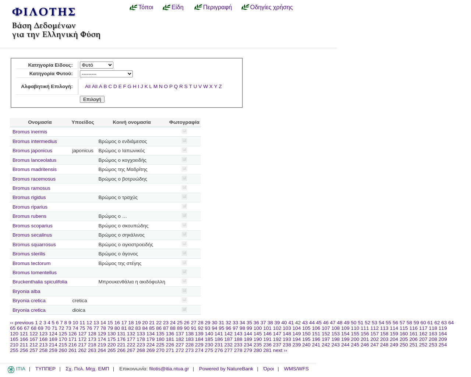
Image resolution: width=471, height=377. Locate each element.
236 (267, 345)
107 (326, 328)
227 (180, 345)
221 (121, 345)
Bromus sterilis (29, 253)
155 (355, 333)
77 (96, 328)
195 (306, 339)
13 (96, 322)
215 (63, 345)
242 (326, 345)
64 (451, 322)
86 (159, 328)
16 (117, 322)
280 (258, 350)
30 (214, 322)
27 (193, 322)
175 (111, 339)
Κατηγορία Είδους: (50, 65)
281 (267, 350)
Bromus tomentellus (35, 272)
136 (170, 333)
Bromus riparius (30, 207)
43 (305, 322)
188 (238, 339)
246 (365, 345)
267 (131, 350)
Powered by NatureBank (226, 368)
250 (404, 345)
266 (121, 350)
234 (248, 345)
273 (189, 350)
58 (409, 322)
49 (347, 322)
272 (180, 350)
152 (326, 333)
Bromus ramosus (31, 188)
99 (249, 328)
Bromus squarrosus (34, 244)
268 (141, 350)
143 (238, 333)
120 (14, 333)
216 (72, 345)
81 (124, 328)
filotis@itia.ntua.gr (169, 368)
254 (443, 345)
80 (117, 328)
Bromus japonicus (32, 150)
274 (199, 350)
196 (316, 339)
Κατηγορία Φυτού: (51, 73)
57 (402, 322)
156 (365, 333)
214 (53, 345)
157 (375, 333)
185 (209, 339)
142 (228, 333)
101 (267, 328)
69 (40, 328)
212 (33, 345)
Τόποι (145, 7)
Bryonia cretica (29, 300)
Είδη (177, 7)
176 (121, 339)
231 (219, 345)
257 (33, 350)
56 (395, 322)
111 (365, 328)
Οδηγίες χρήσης (271, 7)
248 (384, 345)
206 (413, 339)
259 (53, 350)
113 (384, 328)
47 (333, 322)
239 (297, 345)
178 (141, 339)
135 (160, 333)
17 (124, 322)
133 (141, 333)
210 (14, 345)
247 (375, 345)
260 (63, 350)
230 (209, 345)
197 (326, 339)
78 (103, 328)
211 (24, 345)
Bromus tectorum (32, 263)
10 (75, 322)
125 (63, 333)
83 (138, 328)
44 (312, 322)
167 (33, 339)
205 (404, 339)
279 (248, 350)
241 (316, 345)
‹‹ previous (21, 322)
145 (258, 333)
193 (287, 339)
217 (82, 345)
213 (43, 345)
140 (209, 333)
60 (423, 322)
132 (131, 333)
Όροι (268, 368)
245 (355, 345)
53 (374, 322)
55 (388, 322)
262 (82, 350)
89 (180, 328)
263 (92, 350)
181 (170, 339)
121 (24, 333)
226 (170, 345)
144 (248, 333)
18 (131, 322)
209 (443, 339)
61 (430, 322)
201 (365, 339)
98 (242, 328)
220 (111, 345)
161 (413, 333)
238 (287, 345)
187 (228, 339)
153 (336, 333)
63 (444, 322)
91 (193, 328)
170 (63, 339)
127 (82, 333)
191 (267, 339)
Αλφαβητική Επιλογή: (47, 86)
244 (345, 345)
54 (381, 322)
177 (131, 339)
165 (14, 339)
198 (336, 339)
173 (92, 339)
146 (267, 333)
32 (228, 322)
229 (199, 345)
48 (340, 322)
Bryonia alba (26, 291)
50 (354, 322)
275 (209, 350)
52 (367, 322)
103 (287, 328)
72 (61, 328)
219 (102, 345)
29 (207, 322)
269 (150, 350)
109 (345, 328)
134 (150, 333)
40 (284, 322)
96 (228, 328)
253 (433, 345)
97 (235, 328)
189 (248, 339)
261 (72, 350)
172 (82, 339)
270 (160, 350)
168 (43, 339)
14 (103, 322)
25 (180, 322)
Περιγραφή (217, 7)
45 (319, 322)
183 (189, 339)
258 (43, 350)
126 (72, 333)
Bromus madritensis (35, 169)
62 (437, 322)
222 (131, 345)
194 (297, 339)
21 (152, 322)
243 (336, 345)
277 (228, 350)
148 (287, 333)
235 (258, 345)
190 (258, 339)
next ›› (280, 350)
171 (72, 339)
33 (235, 322)
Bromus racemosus (34, 179)
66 (19, 328)
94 (214, 328)
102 (277, 328)
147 (277, 333)
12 (89, 322)
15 (110, 322)
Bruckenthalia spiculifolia (40, 282)
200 (355, 339)
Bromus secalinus (32, 235)
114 (394, 328)
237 (277, 345)
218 (92, 345)
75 (82, 328)
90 (187, 328)
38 (270, 322)
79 (110, 328)
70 (47, 328)
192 (277, 339)
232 (228, 345)
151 (316, 333)
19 (138, 322)
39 (277, 322)
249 (394, 345)
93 (207, 328)
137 (180, 333)
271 (170, 350)
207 (423, 339)
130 (111, 333)
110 (355, 328)
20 (145, 322)
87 (166, 328)
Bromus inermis (30, 132)
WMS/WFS (296, 368)
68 (33, 328)
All (88, 86)
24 (173, 322)
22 (159, 322)
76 (89, 328)
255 (14, 350)
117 (423, 328)
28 (200, 322)
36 (256, 322)
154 (345, 333)
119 (443, 328)
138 (189, 333)
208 (433, 339)
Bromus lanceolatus (34, 160)
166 (24, 339)
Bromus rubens (29, 216)
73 (68, 328)
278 (238, 350)
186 (219, 339)
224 (150, 345)
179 (150, 339)
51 (360, 322)
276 (219, 350)
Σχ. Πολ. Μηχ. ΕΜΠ (87, 368)
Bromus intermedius (35, 141)
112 (375, 328)
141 (219, 333)
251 (413, 345)
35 (249, 322)
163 (433, 333)
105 (306, 328)
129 (102, 333)
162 (423, 333)
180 (160, 339)
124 (53, 333)
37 (263, 322)
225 (160, 345)
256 (24, 350)
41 (291, 322)
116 (413, 328)
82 (131, 328)
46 (326, 322)
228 (189, 345)
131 (121, 333)
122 (33, 333)
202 (375, 339)
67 (26, 328)
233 (238, 345)
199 (345, 339)
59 (416, 322)
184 (199, 339)
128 (92, 333)
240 (306, 345)
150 (306, 333)
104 (297, 328)
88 (173, 328)
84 (145, 328)
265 (111, 350)
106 (316, 328)
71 (54, 328)
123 (43, 333)
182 (180, 339)
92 (200, 328)
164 (443, 333)
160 (404, 333)
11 (82, 322)
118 (433, 328)
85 (152, 328)
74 (75, 328)
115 (404, 328)
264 (102, 350)
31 (221, 322)
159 (394, 333)
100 (258, 328)
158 (384, 333)
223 (141, 345)
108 (336, 328)
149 (297, 333)
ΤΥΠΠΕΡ (45, 368)
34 (242, 322)
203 (384, 339)
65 (12, 328)
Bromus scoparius (33, 225)
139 (199, 333)
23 (166, 322)
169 (53, 339)
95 (221, 328)
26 (187, 322)
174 (102, 339)
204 (394, 339)
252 (423, 345)
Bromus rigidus (29, 197)
